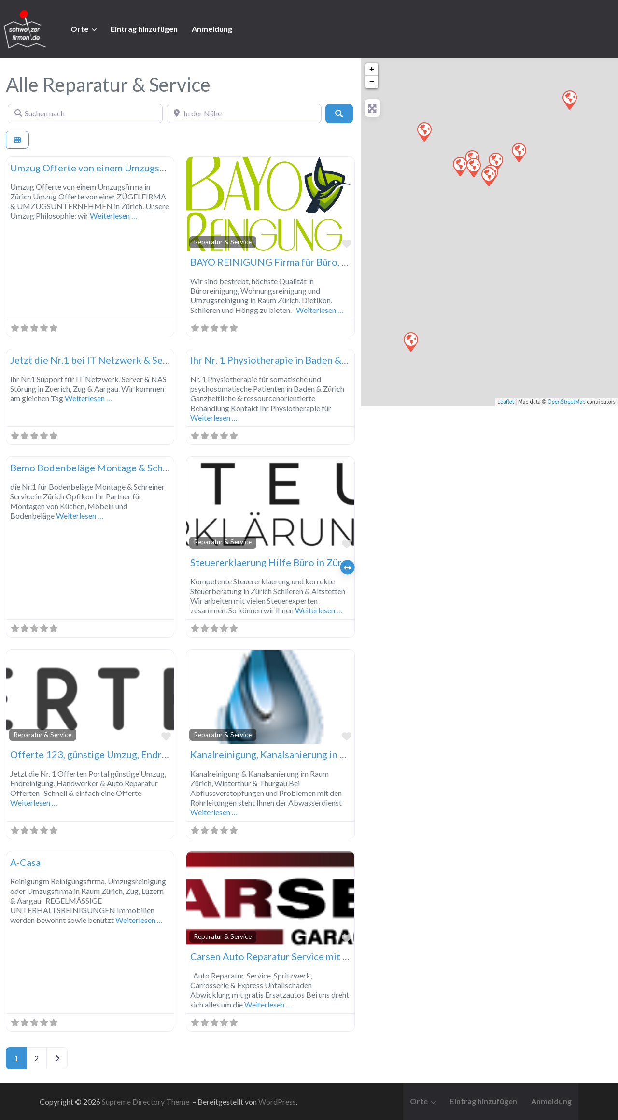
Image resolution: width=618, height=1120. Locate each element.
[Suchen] (338, 113)
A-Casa (25, 862)
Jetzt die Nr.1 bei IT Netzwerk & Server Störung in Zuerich (136, 360)
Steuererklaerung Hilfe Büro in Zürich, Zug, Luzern (299, 562)
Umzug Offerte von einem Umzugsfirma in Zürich (116, 167)
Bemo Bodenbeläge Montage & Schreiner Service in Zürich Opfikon (155, 467)
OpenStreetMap (567, 402)
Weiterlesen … (113, 215)
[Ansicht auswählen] (17, 140)
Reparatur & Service (223, 242)
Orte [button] (79, 28)
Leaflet (505, 402)
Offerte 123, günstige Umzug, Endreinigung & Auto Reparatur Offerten (164, 754)
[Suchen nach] (85, 113)
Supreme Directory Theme (146, 1101)
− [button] (372, 82)
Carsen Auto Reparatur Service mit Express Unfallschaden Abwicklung (342, 956)
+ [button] (372, 69)
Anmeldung (212, 28)
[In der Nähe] (244, 113)
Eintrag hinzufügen (144, 28)
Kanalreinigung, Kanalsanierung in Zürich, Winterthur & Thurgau (329, 754)
